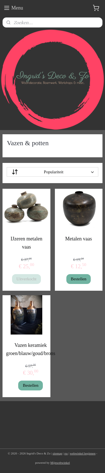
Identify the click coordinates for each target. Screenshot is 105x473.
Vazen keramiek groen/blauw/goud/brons (30, 349)
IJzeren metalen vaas (26, 243)
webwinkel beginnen (82, 453)
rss (66, 453)
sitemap (57, 453)
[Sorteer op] (52, 171)
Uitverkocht (27, 279)
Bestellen (79, 279)
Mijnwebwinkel (60, 462)
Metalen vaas (78, 239)
